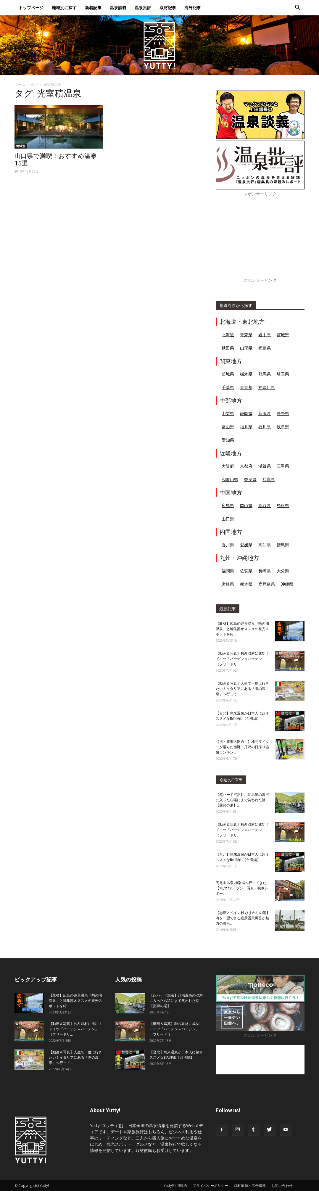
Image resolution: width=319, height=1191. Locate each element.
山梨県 (228, 413)
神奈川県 (266, 387)
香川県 (228, 545)
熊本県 (246, 584)
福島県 (264, 348)
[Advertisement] (260, 240)
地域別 (20, 146)
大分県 (283, 571)
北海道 (228, 334)
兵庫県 (268, 479)
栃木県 (246, 374)
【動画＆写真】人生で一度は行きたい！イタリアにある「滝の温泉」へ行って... (242, 688)
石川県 (264, 426)
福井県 (246, 426)
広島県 (228, 505)
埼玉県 (283, 374)
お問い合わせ (282, 1185)
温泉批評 (143, 7)
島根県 (283, 505)
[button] (297, 8)
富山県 (228, 426)
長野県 (283, 413)
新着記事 (93, 7)
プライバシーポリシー (210, 1185)
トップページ (31, 7)
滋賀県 (264, 466)
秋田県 (228, 348)
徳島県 (283, 545)
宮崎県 (228, 584)
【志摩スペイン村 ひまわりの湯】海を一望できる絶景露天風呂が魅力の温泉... (243, 918)
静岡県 (246, 413)
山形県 (246, 348)
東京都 (246, 387)
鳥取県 (264, 505)
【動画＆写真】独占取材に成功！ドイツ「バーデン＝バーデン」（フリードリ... (242, 658)
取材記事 (168, 7)
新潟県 (264, 413)
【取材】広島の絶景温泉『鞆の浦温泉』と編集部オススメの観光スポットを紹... (242, 629)
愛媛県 (246, 545)
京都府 (246, 466)
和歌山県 (230, 479)
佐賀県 (246, 571)
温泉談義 (118, 7)
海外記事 (192, 7)
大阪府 (228, 466)
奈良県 (250, 479)
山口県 (228, 519)
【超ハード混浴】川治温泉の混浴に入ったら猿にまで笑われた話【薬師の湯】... (242, 800)
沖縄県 (287, 584)
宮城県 (283, 334)
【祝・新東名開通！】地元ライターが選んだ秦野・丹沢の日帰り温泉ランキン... (242, 747)
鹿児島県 (266, 584)
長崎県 (264, 571)
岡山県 (246, 505)
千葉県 (228, 387)
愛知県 (228, 440)
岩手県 (264, 334)
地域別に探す (64, 7)
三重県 (283, 466)
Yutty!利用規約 (175, 1185)
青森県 (246, 334)
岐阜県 (283, 426)
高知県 (264, 545)
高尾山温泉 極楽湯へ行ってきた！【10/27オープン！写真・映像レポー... (243, 888)
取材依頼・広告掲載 (250, 1185)
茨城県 (228, 374)
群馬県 (264, 374)
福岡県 (228, 571)
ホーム (19, 84)
